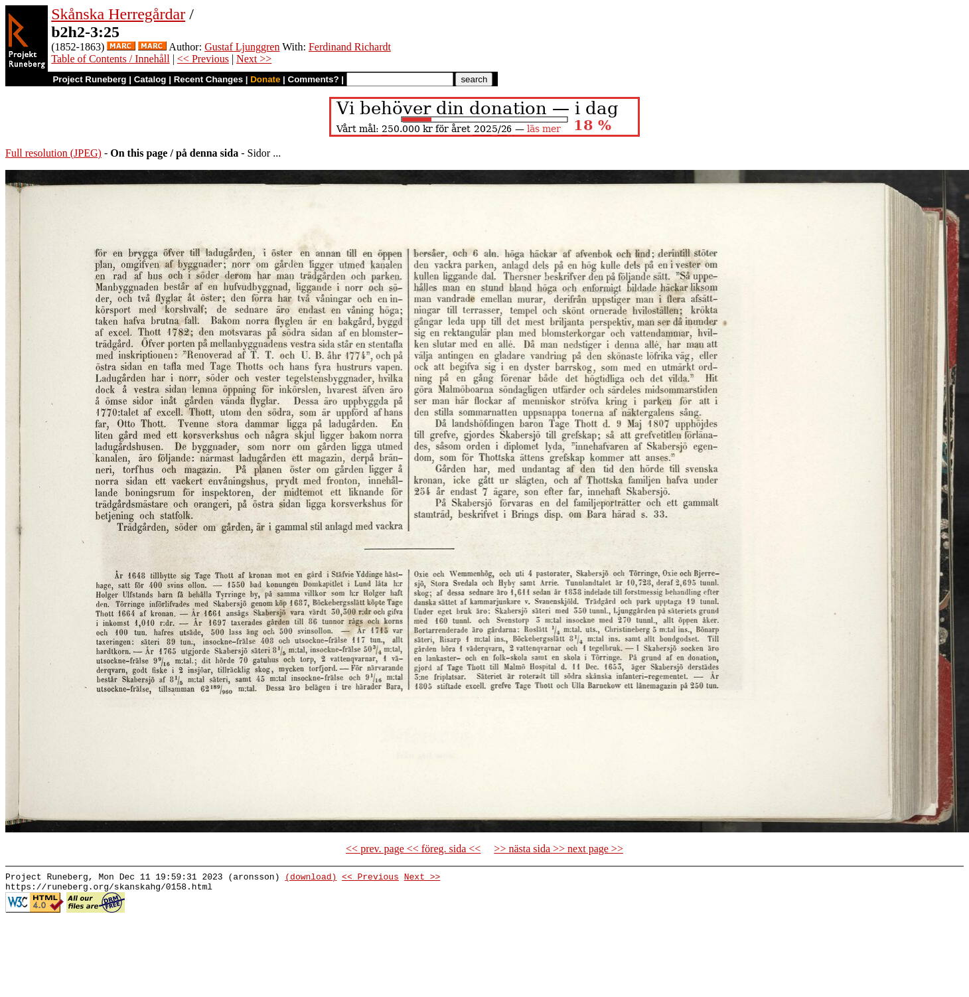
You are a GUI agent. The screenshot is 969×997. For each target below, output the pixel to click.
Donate (265, 79)
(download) (310, 878)
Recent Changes (208, 79)
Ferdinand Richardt (350, 46)
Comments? (313, 79)
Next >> (253, 58)
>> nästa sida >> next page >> (558, 848)
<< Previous (203, 58)
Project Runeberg (89, 79)
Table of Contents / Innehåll (110, 58)
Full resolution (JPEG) (53, 153)
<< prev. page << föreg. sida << (413, 848)
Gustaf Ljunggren (241, 46)
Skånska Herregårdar (118, 14)
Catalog (150, 79)
